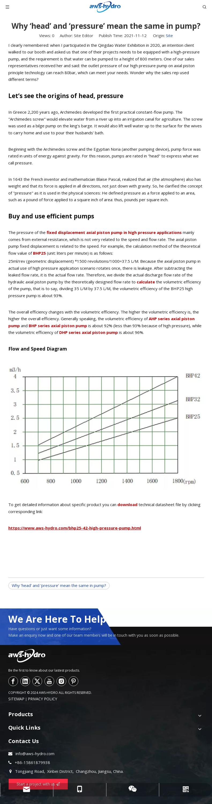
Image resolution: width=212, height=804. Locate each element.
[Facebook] (13, 681)
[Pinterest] (73, 681)
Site (169, 35)
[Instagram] (61, 681)
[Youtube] (49, 681)
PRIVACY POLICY (42, 698)
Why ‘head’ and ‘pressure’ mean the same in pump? (59, 585)
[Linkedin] (25, 681)
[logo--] (26, 655)
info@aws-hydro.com (35, 753)
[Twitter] (37, 681)
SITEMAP (16, 698)
